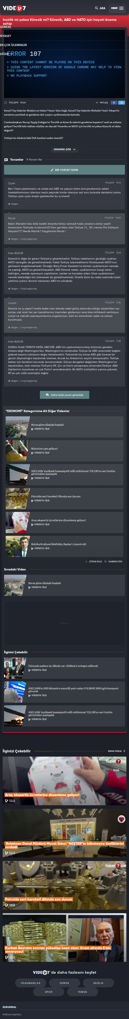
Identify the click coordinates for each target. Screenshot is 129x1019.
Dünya (49, 933)
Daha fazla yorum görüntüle (64, 393)
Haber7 (82, 1010)
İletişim (7, 982)
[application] (64, 64)
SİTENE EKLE (93, 560)
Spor (110, 933)
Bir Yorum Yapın (64, 169)
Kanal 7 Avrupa (50, 1010)
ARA (100, 8)
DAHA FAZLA (116, 749)
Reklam (7, 974)
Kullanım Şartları (12, 966)
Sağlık (79, 933)
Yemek (65, 944)
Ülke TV (62, 1010)
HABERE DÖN (113, 560)
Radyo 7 (35, 1010)
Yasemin (103, 1010)
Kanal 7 (21, 1010)
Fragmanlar (19, 933)
